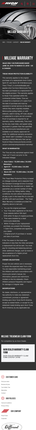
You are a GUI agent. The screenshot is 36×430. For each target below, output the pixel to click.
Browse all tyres (5, 384)
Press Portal (4, 415)
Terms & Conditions (6, 403)
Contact (3, 393)
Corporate (4, 418)
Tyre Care (9, 42)
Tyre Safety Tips (5, 387)
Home (3, 42)
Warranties (4, 390)
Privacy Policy (5, 405)
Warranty (16, 42)
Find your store (5, 381)
